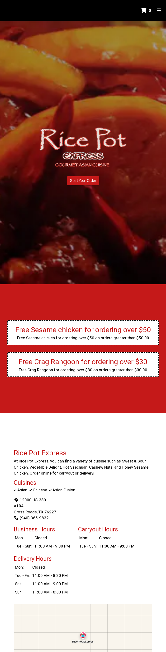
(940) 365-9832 (31, 518)
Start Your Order (83, 180)
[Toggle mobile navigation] (159, 11)
